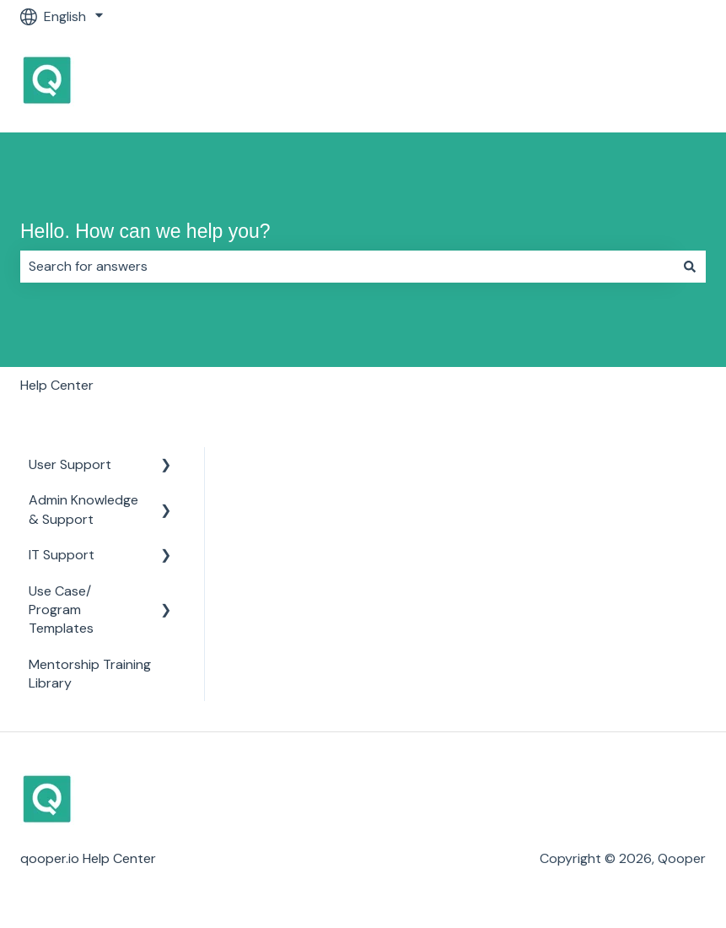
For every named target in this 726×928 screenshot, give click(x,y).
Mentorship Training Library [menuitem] (90, 674)
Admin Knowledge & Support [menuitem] (83, 509)
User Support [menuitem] (70, 464)
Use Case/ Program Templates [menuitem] (61, 610)
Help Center (57, 385)
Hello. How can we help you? (145, 231)
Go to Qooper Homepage (610, 82)
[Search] (690, 267)
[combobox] (347, 267)
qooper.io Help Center (88, 858)
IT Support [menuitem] (61, 555)
